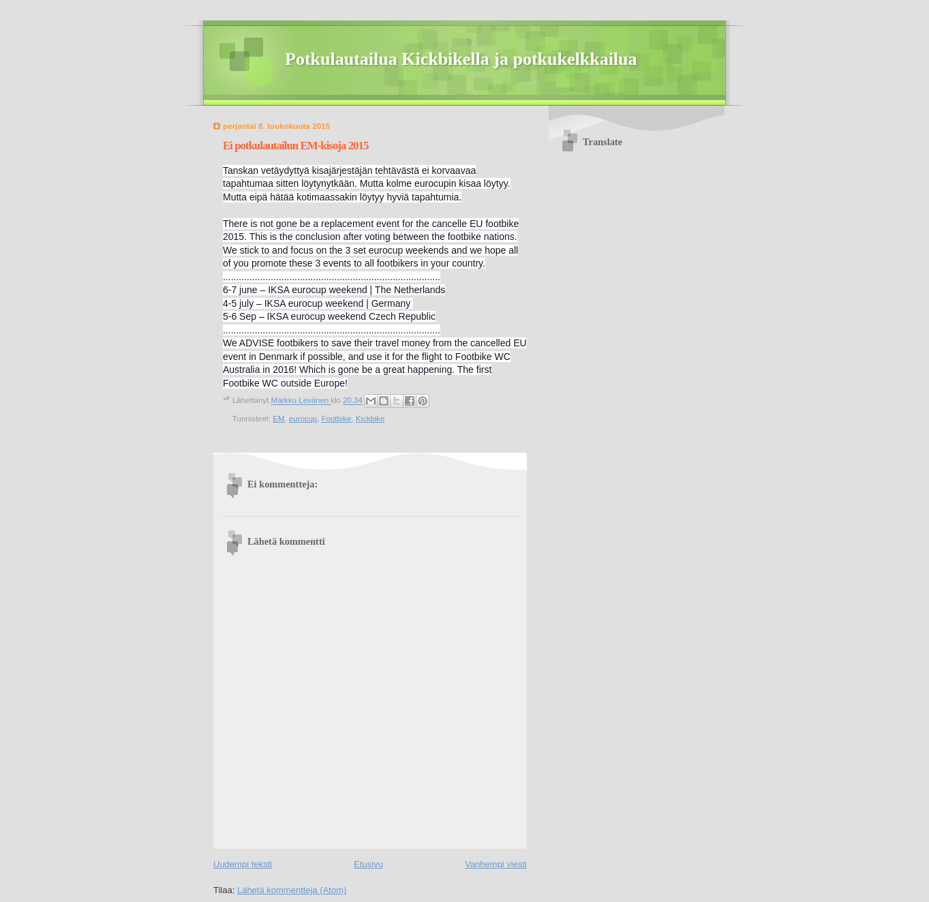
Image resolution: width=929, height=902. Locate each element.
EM (278, 419)
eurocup (303, 419)
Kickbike (370, 419)
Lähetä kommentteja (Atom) (291, 890)
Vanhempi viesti (496, 864)
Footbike (337, 419)
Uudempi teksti (242, 864)
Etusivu (368, 864)
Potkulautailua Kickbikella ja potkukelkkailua (461, 59)
